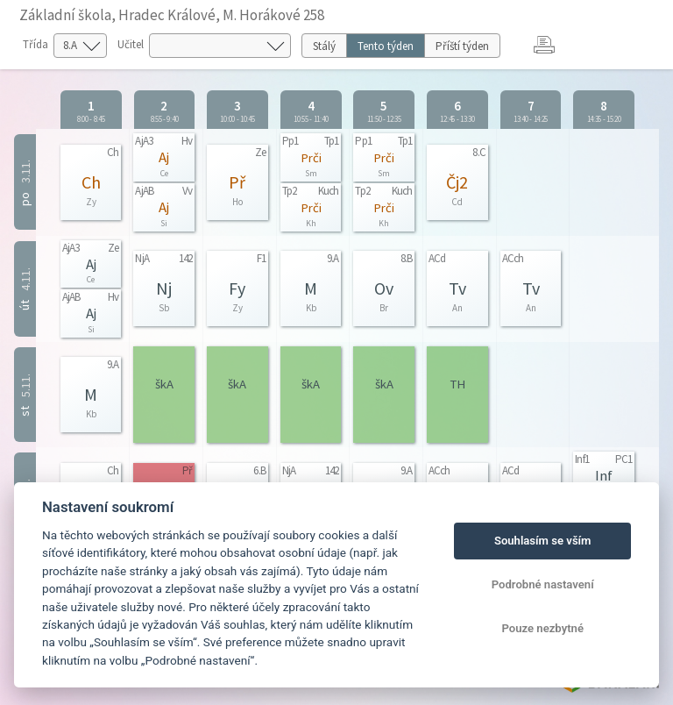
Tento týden (386, 46)
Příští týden (462, 46)
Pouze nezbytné (542, 628)
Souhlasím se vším (543, 540)
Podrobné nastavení (543, 584)
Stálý (324, 46)
